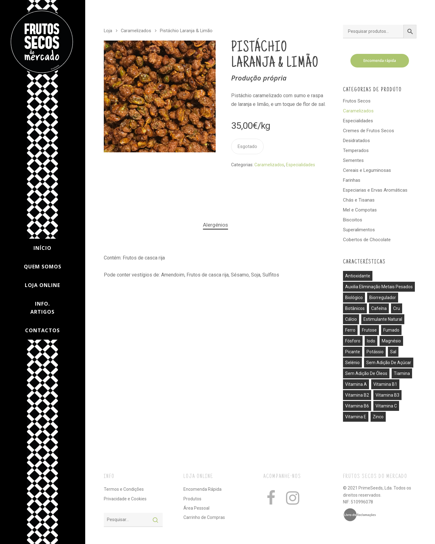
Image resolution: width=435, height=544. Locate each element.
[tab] (215, 225)
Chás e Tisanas (359, 200)
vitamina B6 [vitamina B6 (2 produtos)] (357, 405)
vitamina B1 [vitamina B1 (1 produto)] (385, 384)
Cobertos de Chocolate (367, 239)
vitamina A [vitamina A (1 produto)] (356, 384)
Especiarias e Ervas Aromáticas (375, 190)
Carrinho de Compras (204, 517)
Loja (108, 30)
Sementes (353, 160)
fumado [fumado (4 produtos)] (391, 330)
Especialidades (300, 164)
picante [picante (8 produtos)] (352, 351)
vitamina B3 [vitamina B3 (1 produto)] (387, 395)
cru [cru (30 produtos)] (396, 308)
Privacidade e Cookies (125, 498)
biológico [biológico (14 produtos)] (354, 297)
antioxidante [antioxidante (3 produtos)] (357, 275)
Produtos (192, 498)
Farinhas (351, 180)
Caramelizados (136, 30)
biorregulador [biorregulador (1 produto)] (382, 297)
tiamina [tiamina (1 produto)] (402, 373)
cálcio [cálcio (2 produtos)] (351, 319)
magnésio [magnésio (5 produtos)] (391, 340)
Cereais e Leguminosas (367, 170)
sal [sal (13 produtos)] (393, 351)
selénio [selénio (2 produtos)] (352, 362)
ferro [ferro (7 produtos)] (350, 330)
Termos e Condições (124, 489)
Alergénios (215, 225)
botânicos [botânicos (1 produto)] (355, 308)
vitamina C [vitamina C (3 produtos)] (386, 405)
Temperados (356, 150)
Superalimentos (359, 230)
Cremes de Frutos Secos (368, 130)
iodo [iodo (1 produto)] (371, 340)
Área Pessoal (196, 508)
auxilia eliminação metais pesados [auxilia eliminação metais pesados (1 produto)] (379, 286)
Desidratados (356, 140)
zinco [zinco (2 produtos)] (378, 416)
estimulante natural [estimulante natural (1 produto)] (382, 319)
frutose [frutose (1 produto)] (369, 330)
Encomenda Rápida (202, 489)
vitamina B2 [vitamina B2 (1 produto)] (357, 395)
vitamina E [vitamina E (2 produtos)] (355, 416)
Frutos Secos (357, 101)
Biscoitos (352, 220)
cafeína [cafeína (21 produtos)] (379, 308)
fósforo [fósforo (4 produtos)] (352, 340)
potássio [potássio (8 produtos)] (375, 351)
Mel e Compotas (360, 210)
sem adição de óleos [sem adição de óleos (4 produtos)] (366, 373)
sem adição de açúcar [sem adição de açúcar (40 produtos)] (388, 362)
